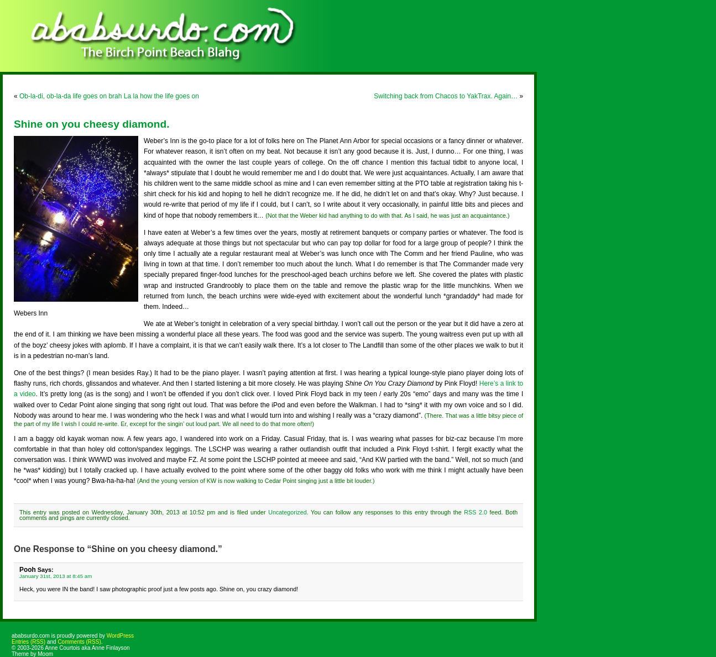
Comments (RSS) (79, 642)
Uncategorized (287, 512)
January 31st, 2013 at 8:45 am (55, 576)
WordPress (120, 636)
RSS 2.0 (475, 512)
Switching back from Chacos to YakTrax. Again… (446, 96)
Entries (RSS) (28, 642)
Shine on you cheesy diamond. (91, 124)
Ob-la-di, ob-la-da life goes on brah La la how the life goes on (109, 96)
